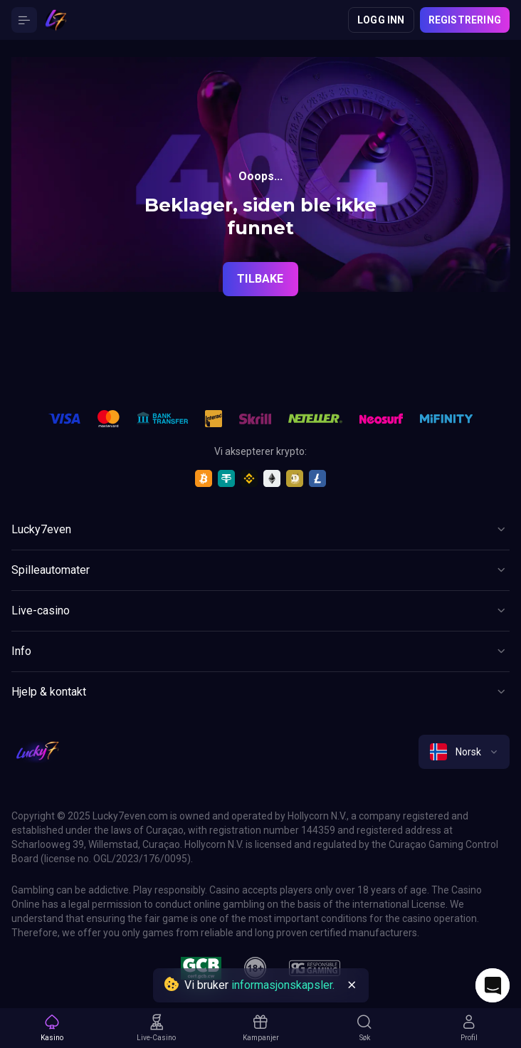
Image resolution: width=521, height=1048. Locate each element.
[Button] (24, 20)
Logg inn (381, 20)
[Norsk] (464, 752)
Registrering (464, 20)
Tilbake (260, 278)
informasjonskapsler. (283, 985)
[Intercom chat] (492, 985)
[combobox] (464, 752)
